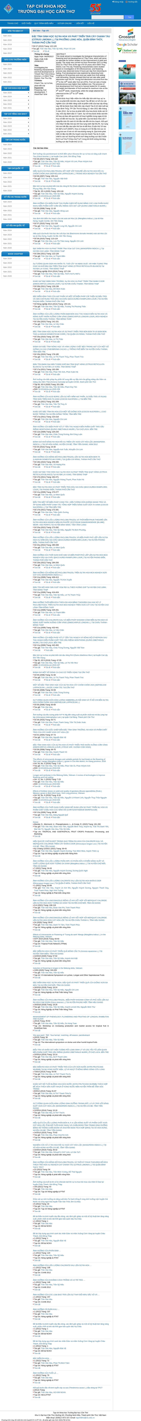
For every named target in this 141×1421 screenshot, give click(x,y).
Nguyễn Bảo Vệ (59, 737)
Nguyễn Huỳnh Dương (74, 194)
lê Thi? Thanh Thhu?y (62, 1093)
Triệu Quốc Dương (61, 512)
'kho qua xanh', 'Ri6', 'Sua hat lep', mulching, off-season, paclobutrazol (61, 1035)
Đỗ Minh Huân (59, 289)
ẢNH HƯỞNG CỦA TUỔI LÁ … (45, 1373)
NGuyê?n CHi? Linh (61, 1152)
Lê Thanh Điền (59, 256)
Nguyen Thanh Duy (100, 888)
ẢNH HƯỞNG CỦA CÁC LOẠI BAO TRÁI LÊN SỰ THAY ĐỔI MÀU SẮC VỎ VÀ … (66, 1295)
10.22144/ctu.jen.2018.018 (49, 768)
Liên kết (80, 23)
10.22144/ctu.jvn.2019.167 (49, 665)
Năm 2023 (7, 73)
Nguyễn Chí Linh (75, 226)
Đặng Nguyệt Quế (60, 815)
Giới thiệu (26, 23)
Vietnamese (123, 40)
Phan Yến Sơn (59, 372)
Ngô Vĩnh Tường (56, 890)
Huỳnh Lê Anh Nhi (62, 888)
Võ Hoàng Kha (59, 464)
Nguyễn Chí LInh (72, 990)
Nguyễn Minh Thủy (75, 827)
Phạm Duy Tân (71, 387)
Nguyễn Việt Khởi (60, 179)
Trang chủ (12, 23)
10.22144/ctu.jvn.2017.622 (49, 164)
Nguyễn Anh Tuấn (60, 449)
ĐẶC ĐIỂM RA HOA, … (42, 1358)
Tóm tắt (36, 51)
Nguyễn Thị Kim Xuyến (62, 580)
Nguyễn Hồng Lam (61, 211)
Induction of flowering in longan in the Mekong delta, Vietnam (57, 968)
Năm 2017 (7, 53)
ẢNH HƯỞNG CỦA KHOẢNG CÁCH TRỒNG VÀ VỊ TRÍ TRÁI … (59, 1280)
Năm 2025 (7, 64)
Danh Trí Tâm (58, 925)
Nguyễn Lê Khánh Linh (74, 798)
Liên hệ (90, 23)
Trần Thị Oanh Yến (100, 827)
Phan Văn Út (70, 766)
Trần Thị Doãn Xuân (78, 722)
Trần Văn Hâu (45, 49)
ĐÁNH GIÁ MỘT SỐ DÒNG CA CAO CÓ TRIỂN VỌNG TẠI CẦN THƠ (61, 672)
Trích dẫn (56, 166)
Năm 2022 (7, 77)
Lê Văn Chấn (58, 324)
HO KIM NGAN (59, 1392)
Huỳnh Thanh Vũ (60, 752)
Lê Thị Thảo (58, 339)
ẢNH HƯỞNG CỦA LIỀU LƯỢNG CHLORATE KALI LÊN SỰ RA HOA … (62, 1265)
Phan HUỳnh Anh (85, 161)
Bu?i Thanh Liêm (60, 1057)
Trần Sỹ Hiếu (57, 49)
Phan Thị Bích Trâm (61, 1363)
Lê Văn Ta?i (75, 1152)
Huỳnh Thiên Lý (92, 851)
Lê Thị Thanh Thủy (61, 357)
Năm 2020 (7, 40)
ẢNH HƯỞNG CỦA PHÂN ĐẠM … (47, 1251)
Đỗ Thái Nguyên (75, 1172)
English (133, 40)
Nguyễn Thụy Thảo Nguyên (96, 798)
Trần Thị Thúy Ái (60, 404)
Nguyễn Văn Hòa (51, 829)
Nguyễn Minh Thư (88, 1007)
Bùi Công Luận (76, 434)
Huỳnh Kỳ (88, 827)
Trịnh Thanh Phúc (41, 890)
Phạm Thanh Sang (61, 722)
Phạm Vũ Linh (69, 49)
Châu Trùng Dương (61, 434)
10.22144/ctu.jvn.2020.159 (49, 389)
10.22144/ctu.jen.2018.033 (49, 800)
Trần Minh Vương (60, 1172)
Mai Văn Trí (38, 829)
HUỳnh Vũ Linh (71, 161)
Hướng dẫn (132, 2)
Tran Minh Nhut (79, 851)
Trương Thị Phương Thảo (75, 306)
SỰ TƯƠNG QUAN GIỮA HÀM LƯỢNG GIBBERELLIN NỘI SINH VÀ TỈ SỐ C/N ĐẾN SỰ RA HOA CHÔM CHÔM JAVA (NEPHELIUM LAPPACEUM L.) (70, 701)
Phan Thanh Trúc (77, 357)
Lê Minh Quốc (59, 495)
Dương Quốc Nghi (80, 871)
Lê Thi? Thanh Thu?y (62, 1074)
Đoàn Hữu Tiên (60, 827)
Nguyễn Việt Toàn (77, 648)
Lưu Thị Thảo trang (61, 241)
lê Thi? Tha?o (58, 1113)
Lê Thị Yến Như (71, 663)
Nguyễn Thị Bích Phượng (75, 530)
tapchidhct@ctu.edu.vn (85, 1418)
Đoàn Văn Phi (59, 908)
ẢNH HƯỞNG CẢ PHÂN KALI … (46, 1309)
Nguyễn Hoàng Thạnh (62, 480)
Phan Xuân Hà (72, 372)
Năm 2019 (7, 44)
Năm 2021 (7, 36)
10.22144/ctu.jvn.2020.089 (49, 196)
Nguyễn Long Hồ (60, 226)
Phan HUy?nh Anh (60, 1135)
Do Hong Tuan (71, 1023)
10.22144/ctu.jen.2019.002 (49, 784)
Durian (35, 822)
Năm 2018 (7, 49)
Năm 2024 (7, 69)
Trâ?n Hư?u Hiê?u (72, 274)
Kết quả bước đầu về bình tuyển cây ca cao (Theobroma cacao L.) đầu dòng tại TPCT (67, 1388)
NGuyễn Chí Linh (76, 449)
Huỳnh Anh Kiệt (71, 958)
